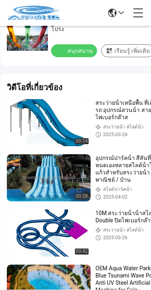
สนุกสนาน (75, 50)
